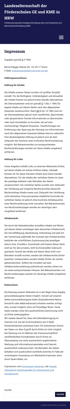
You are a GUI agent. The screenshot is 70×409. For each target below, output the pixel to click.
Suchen (8, 390)
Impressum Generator (33, 366)
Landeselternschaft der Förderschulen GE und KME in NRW (32, 12)
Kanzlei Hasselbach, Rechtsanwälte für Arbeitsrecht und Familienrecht (30, 370)
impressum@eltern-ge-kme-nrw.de (30, 70)
